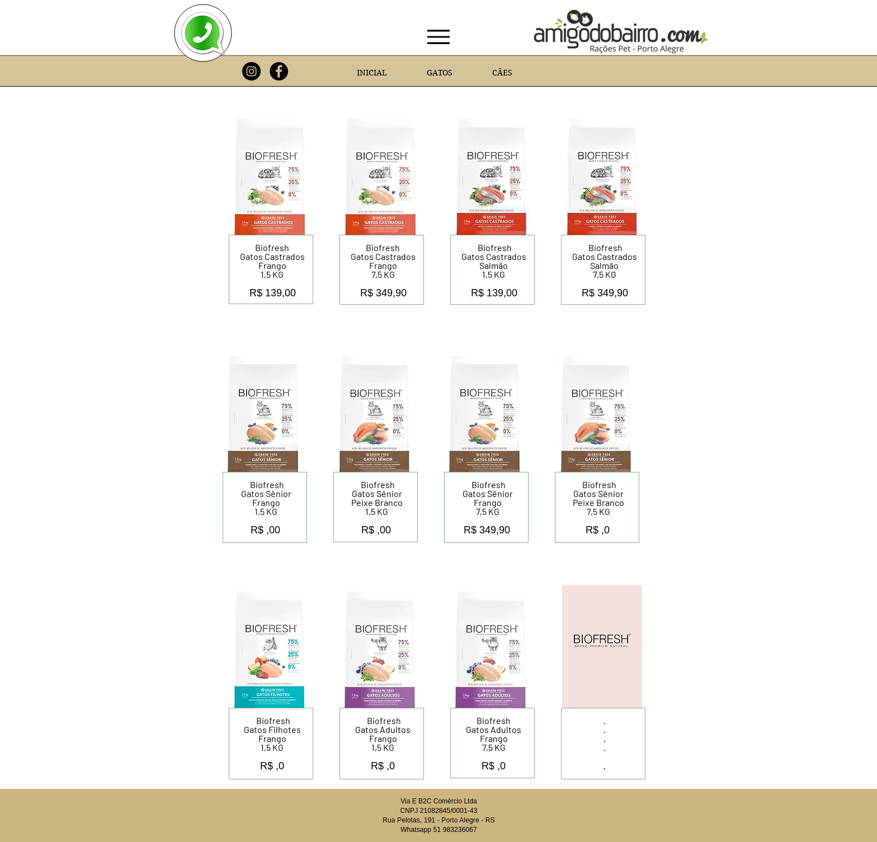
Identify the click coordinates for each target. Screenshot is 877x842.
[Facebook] (279, 71)
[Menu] (439, 37)
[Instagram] (251, 71)
